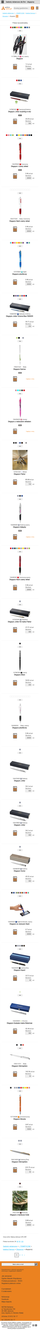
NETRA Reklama (7, 1307)
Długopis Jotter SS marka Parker (19, 622)
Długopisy (5, 16)
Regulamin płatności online (11, 1283)
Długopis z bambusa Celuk (19, 1215)
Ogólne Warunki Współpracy (12, 1278)
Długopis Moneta (19, 1119)
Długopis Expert (19, 970)
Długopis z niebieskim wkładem (19, 422)
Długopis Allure (19, 675)
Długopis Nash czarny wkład (19, 221)
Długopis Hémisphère (19, 1066)
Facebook (5, 1299)
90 (19, 1241)
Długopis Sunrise (19, 369)
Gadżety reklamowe (8, 13)
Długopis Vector (19, 871)
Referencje (5, 1297)
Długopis (19, 59)
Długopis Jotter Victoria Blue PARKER (19, 316)
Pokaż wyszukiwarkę (20, 23)
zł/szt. (28, 64)
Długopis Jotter (19, 781)
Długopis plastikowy (19, 274)
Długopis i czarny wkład (19, 166)
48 (17, 1241)
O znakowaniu (6, 1291)
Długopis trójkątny (19, 527)
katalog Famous (30, 13)
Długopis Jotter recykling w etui (19, 112)
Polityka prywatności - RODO (12, 1281)
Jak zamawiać (7, 1276)
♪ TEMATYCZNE (19, 13)
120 (22, 1241)
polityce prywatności (18, 1328)
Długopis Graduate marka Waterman (19, 1023)
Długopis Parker (19, 474)
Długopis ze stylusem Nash (19, 924)
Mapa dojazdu (7, 1302)
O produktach (6, 1289)
